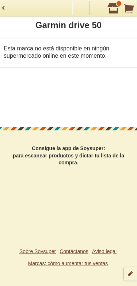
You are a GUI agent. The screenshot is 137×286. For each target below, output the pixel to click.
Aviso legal (104, 251)
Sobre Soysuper (37, 251)
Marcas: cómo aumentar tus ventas (68, 263)
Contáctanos (74, 251)
